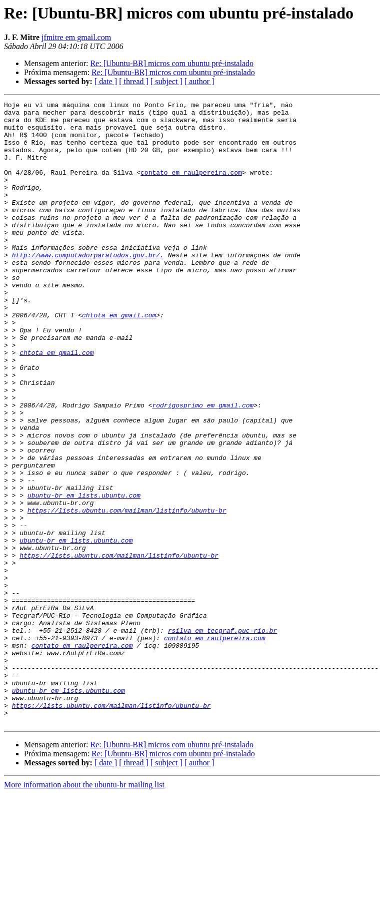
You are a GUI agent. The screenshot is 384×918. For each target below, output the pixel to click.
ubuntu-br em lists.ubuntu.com (84, 574)
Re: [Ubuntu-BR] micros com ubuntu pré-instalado (172, 63)
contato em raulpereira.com (191, 187)
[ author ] (199, 81)
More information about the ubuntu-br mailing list (84, 909)
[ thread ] (133, 81)
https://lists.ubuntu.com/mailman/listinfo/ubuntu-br (127, 592)
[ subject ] (166, 81)
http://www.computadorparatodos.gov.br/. (88, 286)
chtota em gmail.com (119, 358)
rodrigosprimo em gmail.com (203, 466)
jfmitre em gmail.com (76, 37)
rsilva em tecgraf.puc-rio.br (222, 736)
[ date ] (105, 81)
